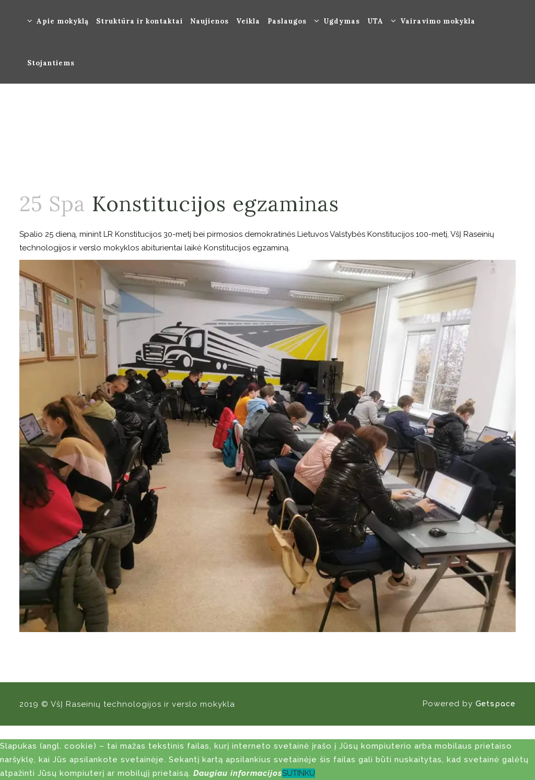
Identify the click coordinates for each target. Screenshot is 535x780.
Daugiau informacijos (237, 773)
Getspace (495, 704)
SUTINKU (298, 773)
